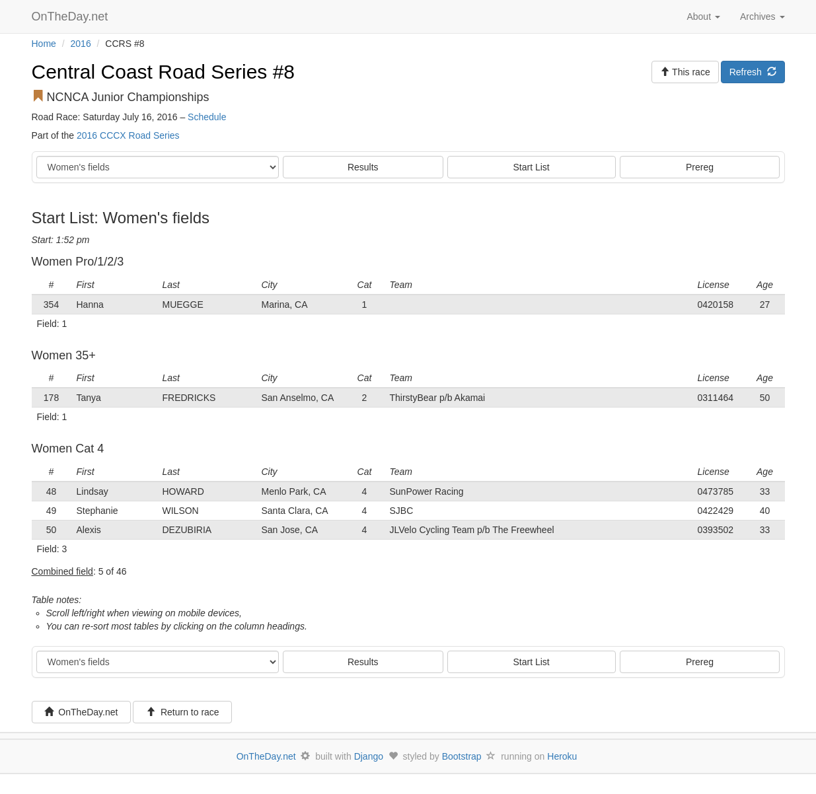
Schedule (207, 117)
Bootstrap (462, 756)
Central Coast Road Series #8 (163, 72)
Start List (531, 167)
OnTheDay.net (72, 16)
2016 (81, 43)
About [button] (703, 16)
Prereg (700, 167)
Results (363, 167)
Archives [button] (762, 16)
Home (44, 43)
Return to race (182, 712)
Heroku (562, 756)
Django (368, 756)
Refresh (752, 72)
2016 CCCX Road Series (128, 135)
